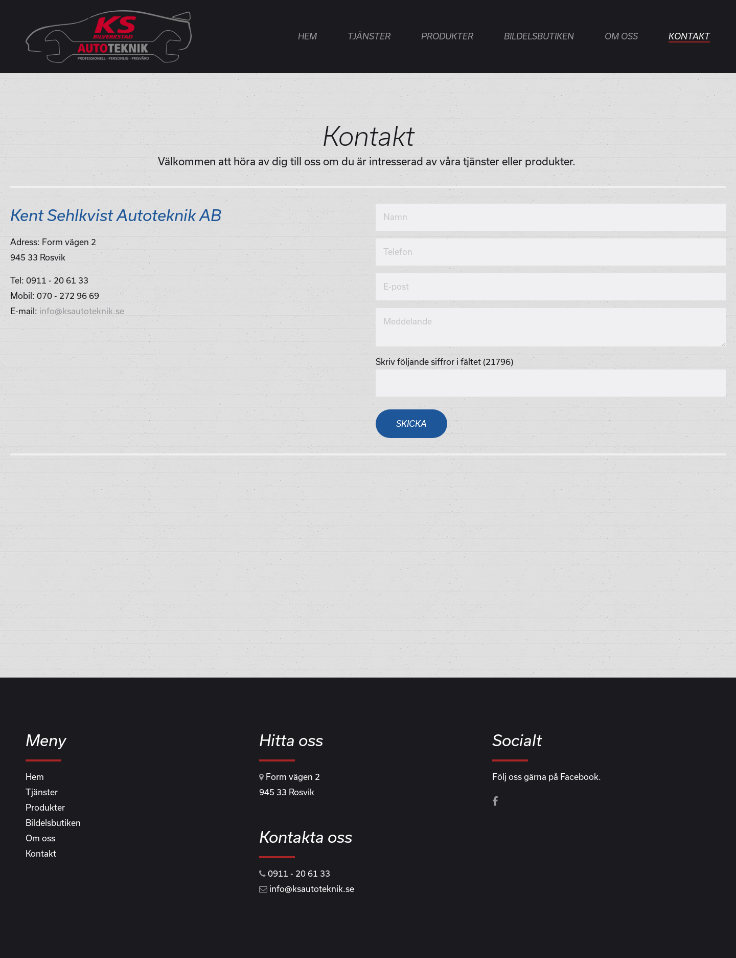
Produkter (447, 36)
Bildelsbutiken (539, 36)
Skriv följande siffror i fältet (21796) (444, 361)
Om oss (621, 36)
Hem (307, 36)
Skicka (411, 423)
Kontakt (689, 36)
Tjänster (369, 36)
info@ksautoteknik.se (81, 311)
